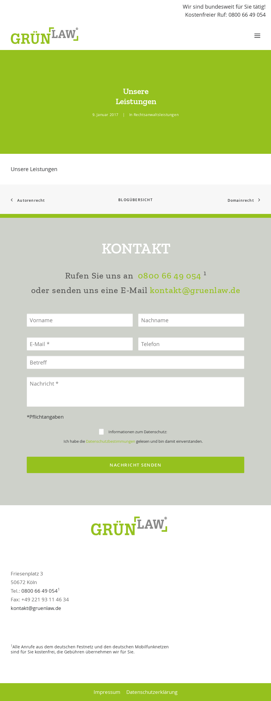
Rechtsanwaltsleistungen (156, 114)
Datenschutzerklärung (151, 692)
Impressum (107, 692)
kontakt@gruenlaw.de (195, 319)
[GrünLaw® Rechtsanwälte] (50, 36)
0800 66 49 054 (169, 305)
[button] (257, 35)
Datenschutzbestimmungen (110, 470)
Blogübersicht (135, 199)
